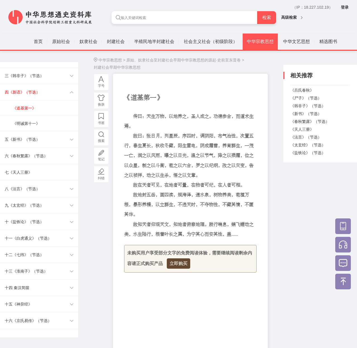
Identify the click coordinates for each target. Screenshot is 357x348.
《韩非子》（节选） (307, 106)
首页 (38, 41)
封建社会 (116, 41)
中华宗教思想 (260, 41)
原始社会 (61, 41)
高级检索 (292, 17)
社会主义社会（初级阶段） (210, 41)
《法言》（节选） (306, 137)
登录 (345, 7)
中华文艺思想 (296, 41)
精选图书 (328, 41)
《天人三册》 (302, 129)
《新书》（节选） (306, 113)
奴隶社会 (88, 41)
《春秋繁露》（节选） (309, 121)
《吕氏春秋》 (302, 90)
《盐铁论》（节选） (307, 153)
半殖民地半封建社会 (154, 41)
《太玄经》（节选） (307, 145)
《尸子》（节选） (306, 98)
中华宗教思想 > (111, 60)
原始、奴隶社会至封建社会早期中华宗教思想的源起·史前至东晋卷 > (185, 60)
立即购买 (178, 263)
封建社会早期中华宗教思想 (117, 67)
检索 (266, 17)
